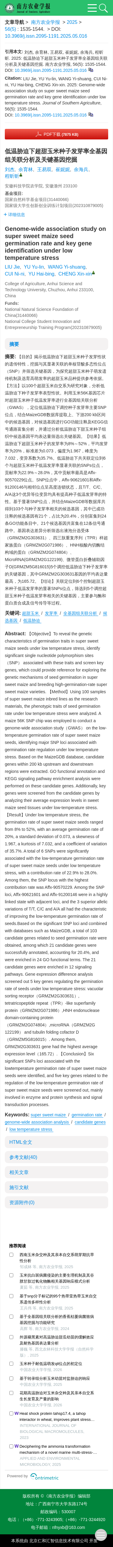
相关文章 (19, 1172)
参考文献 (23, 1157)
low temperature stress (32, 1129)
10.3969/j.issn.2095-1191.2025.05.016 (46, 36)
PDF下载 (61, 134)
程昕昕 (12, 176)
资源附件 (22, 1202)
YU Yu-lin (34, 267)
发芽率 (52, 613)
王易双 (44, 169)
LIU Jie (12, 267)
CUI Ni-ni (14, 273)
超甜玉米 (31, 613)
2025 (72, 22)
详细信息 (14, 214)
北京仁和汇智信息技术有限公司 (58, 1540)
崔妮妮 (62, 169)
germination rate (87, 1114)
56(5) (11, 29)
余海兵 (81, 169)
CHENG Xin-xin (75, 273)
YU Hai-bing (41, 273)
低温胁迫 (32, 620)
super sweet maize (49, 1114)
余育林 (25, 169)
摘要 (14, 344)
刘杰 (9, 169)
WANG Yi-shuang (67, 267)
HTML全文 (20, 1142)
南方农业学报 (45, 22)
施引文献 (19, 1187)
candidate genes (90, 1122)
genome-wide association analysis (37, 1122)
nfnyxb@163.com (68, 1527)
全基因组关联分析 (80, 613)
